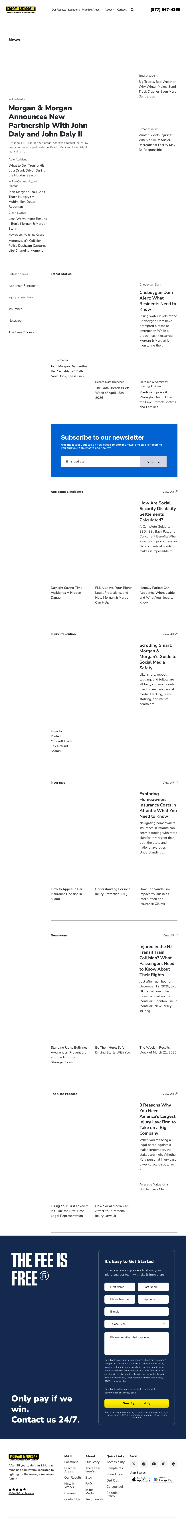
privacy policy (130, 1387)
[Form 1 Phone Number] (119, 1293)
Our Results (59, 9)
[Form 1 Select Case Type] (136, 1318)
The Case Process (21, 332)
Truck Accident (148, 76)
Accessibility (115, 1456)
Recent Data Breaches (109, 382)
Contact (121, 9)
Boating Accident (151, 386)
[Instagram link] (164, 1458)
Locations (74, 9)
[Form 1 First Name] (119, 1281)
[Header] (21, 9)
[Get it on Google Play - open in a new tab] (164, 1473)
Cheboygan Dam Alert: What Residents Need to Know (158, 301)
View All (170, 492)
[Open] (132, 9)
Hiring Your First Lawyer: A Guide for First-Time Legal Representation (69, 1205)
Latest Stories (18, 274)
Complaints (114, 1462)
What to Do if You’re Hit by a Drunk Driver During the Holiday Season (27, 170)
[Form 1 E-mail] (136, 1306)
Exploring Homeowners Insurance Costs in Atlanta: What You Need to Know (158, 799)
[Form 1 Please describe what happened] (136, 1338)
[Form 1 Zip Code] (153, 1293)
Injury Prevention (21, 297)
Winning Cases (34, 235)
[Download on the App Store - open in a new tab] (141, 1473)
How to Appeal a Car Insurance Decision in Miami (66, 888)
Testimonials (94, 1493)
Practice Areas (92, 9)
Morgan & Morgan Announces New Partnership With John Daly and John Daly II (48, 121)
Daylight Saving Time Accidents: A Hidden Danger (66, 593)
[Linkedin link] (174, 1458)
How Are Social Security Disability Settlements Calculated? (158, 511)
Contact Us (72, 1493)
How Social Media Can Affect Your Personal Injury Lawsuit (112, 1205)
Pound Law (114, 1468)
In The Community (20, 182)
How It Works (69, 1480)
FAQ (88, 1478)
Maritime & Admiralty (154, 382)
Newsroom (16, 235)
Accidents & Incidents (24, 286)
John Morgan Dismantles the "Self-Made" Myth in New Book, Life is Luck (69, 371)
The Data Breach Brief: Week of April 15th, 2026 (112, 393)
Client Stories (17, 213)
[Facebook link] (144, 1458)
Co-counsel (114, 1481)
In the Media (89, 1486)
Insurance (15, 309)
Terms (150, 1383)
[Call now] (165, 9)
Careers (70, 1487)
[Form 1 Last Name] (153, 1281)
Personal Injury (148, 129)
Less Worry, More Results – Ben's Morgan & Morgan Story (28, 224)
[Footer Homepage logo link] (31, 1451)
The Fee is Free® (93, 1464)
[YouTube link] (154, 1458)
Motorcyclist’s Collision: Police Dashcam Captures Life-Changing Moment (27, 246)
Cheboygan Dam (150, 285)
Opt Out (112, 1475)
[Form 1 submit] (136, 1397)
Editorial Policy (112, 1489)
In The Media (17, 99)
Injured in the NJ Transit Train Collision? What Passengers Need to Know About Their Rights (157, 955)
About (110, 9)
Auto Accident (18, 160)
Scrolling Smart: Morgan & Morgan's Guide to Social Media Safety (158, 656)
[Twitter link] (134, 1458)
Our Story (92, 1456)
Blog (88, 1472)
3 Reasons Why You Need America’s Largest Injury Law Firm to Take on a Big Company (158, 1114)
